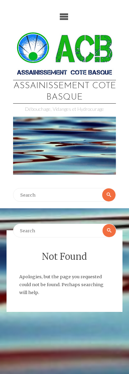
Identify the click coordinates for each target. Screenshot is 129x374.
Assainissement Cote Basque (64, 92)
